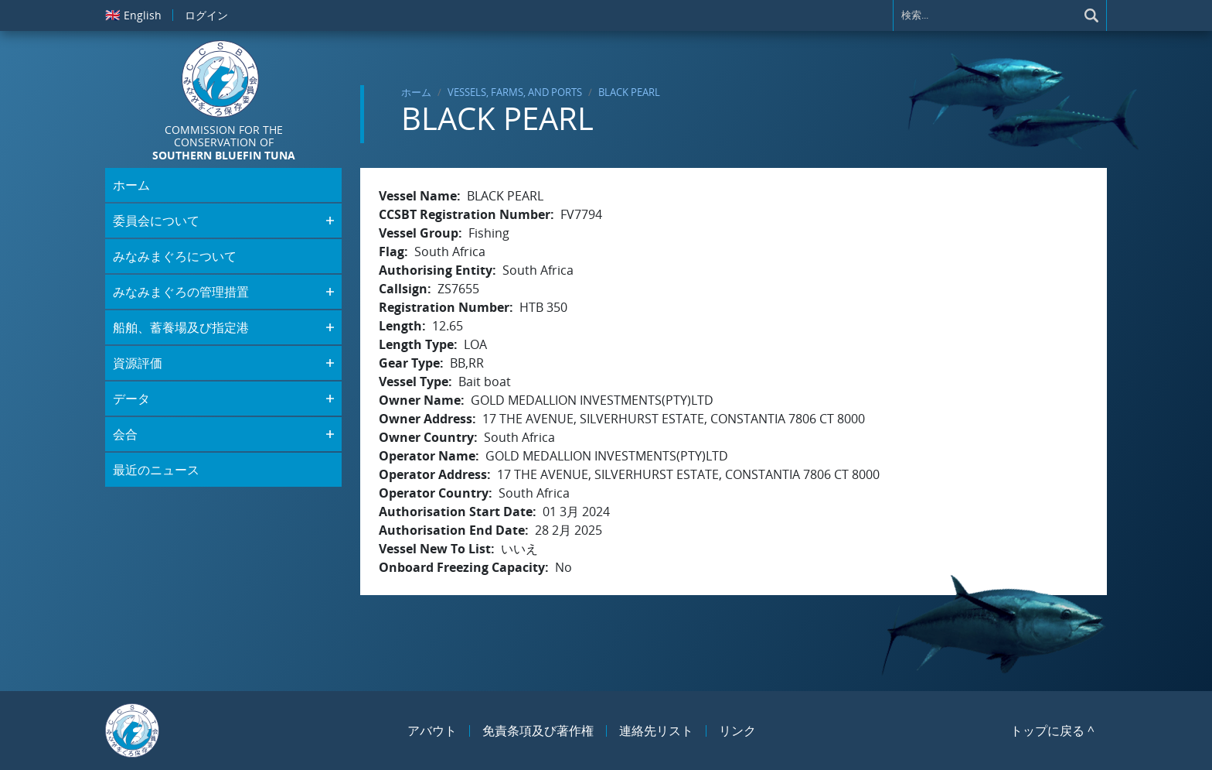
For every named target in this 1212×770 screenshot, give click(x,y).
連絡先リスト (656, 730)
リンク (737, 730)
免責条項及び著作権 (538, 730)
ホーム (416, 92)
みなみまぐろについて (175, 256)
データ (131, 398)
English (133, 14)
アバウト (432, 730)
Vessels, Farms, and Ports (515, 92)
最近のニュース (156, 469)
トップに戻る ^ (1052, 730)
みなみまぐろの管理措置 (181, 291)
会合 (125, 434)
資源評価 (137, 362)
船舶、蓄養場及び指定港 (181, 327)
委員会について (156, 220)
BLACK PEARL (629, 92)
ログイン (206, 15)
